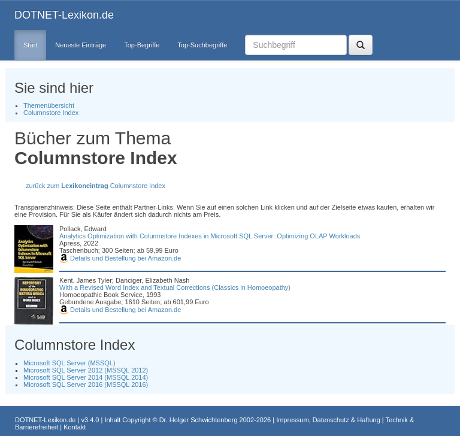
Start (30, 45)
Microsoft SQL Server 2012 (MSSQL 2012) (85, 370)
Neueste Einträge (80, 45)
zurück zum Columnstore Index (95, 185)
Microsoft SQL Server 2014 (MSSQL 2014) (85, 377)
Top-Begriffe (141, 45)
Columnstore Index (50, 112)
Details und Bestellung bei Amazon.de (120, 258)
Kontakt (74, 427)
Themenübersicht (48, 105)
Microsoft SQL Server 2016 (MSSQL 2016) (85, 384)
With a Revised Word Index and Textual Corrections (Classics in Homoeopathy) (174, 287)
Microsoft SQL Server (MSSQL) (69, 363)
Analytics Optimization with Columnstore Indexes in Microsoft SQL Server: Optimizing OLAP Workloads (209, 236)
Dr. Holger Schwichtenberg (198, 419)
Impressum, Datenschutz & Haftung (328, 419)
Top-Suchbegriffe (202, 45)
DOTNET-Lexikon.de (64, 15)
